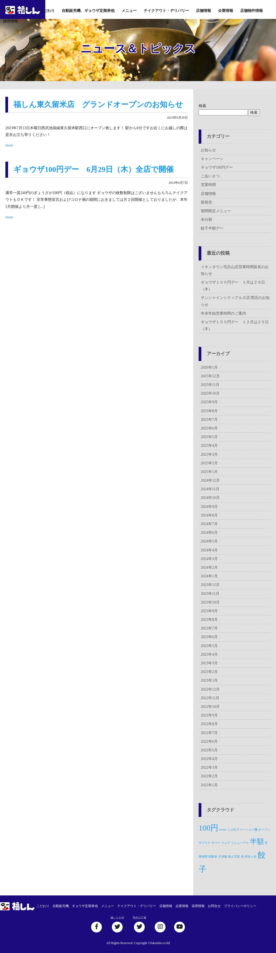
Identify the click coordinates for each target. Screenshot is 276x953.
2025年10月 (210, 393)
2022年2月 (209, 776)
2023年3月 (209, 663)
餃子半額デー (212, 228)
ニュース (25, 11)
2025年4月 (209, 446)
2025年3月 (209, 454)
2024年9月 (209, 507)
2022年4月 (209, 759)
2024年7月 (209, 524)
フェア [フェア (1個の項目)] (225, 842)
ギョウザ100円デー (217, 167)
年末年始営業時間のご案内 (223, 313)
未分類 (206, 220)
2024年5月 (209, 541)
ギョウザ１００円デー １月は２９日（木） (233, 285)
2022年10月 (210, 707)
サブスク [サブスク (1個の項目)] (205, 842)
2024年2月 (209, 567)
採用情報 (10, 21)
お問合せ (214, 906)
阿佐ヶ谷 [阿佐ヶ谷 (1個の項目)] (251, 856)
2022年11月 (210, 698)
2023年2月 (209, 672)
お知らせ (208, 150)
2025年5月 (209, 437)
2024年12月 (210, 480)
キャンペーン (212, 159)
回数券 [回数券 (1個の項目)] (212, 856)
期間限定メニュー (216, 211)
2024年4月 (209, 550)
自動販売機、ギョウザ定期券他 (88, 11)
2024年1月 (209, 576)
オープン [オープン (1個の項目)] (264, 829)
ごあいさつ (210, 176)
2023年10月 (210, 602)
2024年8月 (209, 515)
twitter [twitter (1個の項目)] (223, 829)
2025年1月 (209, 472)
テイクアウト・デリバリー (166, 11)
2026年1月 (209, 367)
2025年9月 (209, 402)
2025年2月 (209, 463)
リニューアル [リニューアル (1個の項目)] (240, 842)
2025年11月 (210, 385)
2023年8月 (209, 620)
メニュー (129, 11)
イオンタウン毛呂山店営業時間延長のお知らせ (235, 270)
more (9, 145)
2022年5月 (209, 750)
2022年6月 (209, 741)
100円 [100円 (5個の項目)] (208, 828)
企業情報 (225, 11)
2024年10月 (210, 498)
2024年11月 (210, 489)
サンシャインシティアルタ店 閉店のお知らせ (235, 301)
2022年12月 (210, 689)
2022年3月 (209, 767)
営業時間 (208, 185)
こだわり (47, 11)
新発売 (206, 202)
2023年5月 (209, 646)
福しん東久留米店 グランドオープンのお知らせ (98, 104)
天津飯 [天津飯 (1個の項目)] (222, 856)
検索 (202, 106)
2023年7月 (209, 628)
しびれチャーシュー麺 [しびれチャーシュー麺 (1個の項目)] (242, 829)
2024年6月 (209, 533)
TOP (7, 11)
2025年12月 (210, 376)
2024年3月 (209, 559)
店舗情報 (203, 11)
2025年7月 (209, 420)
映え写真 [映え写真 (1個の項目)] (234, 856)
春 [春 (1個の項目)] (242, 856)
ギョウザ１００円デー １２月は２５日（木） (235, 325)
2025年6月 (209, 428)
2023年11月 (210, 594)
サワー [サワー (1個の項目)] (215, 842)
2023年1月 (209, 680)
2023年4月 (209, 654)
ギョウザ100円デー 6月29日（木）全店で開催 (93, 169)
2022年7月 (209, 733)
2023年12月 (210, 585)
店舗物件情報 (251, 11)
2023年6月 (209, 637)
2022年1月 (209, 785)
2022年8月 (209, 724)
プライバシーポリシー (240, 906)
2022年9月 (209, 715)
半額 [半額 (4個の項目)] (257, 841)
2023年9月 (209, 611)
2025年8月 (209, 411)
